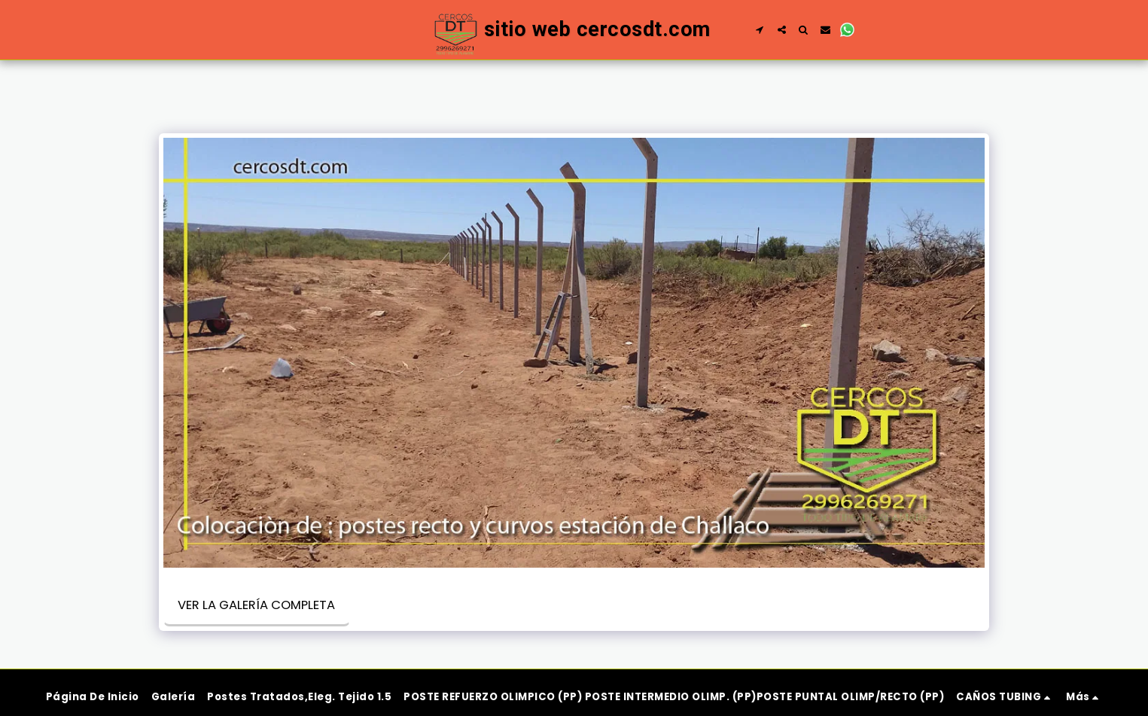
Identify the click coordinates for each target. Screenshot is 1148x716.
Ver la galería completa (256, 605)
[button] (760, 30)
